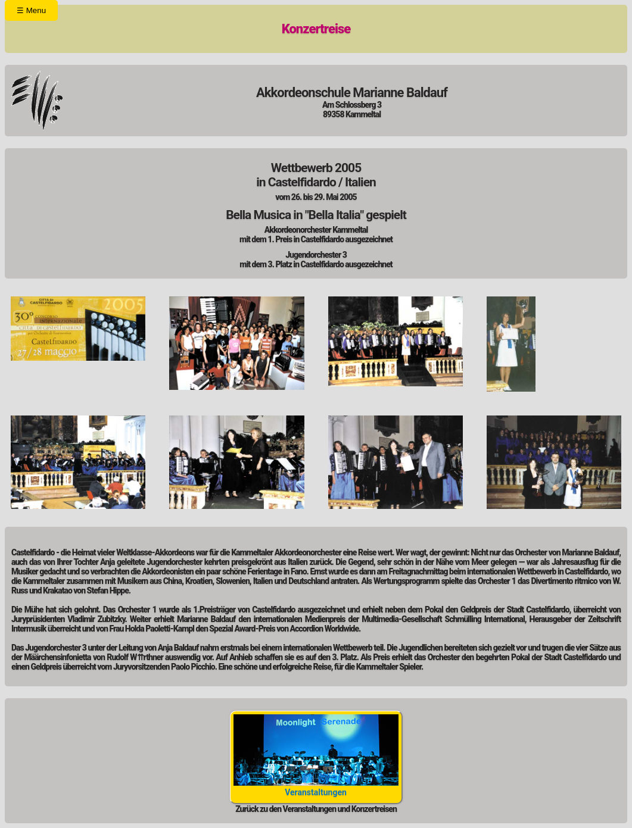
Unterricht (266, 31)
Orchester (159, 31)
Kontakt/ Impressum (375, 31)
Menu (31, 10)
